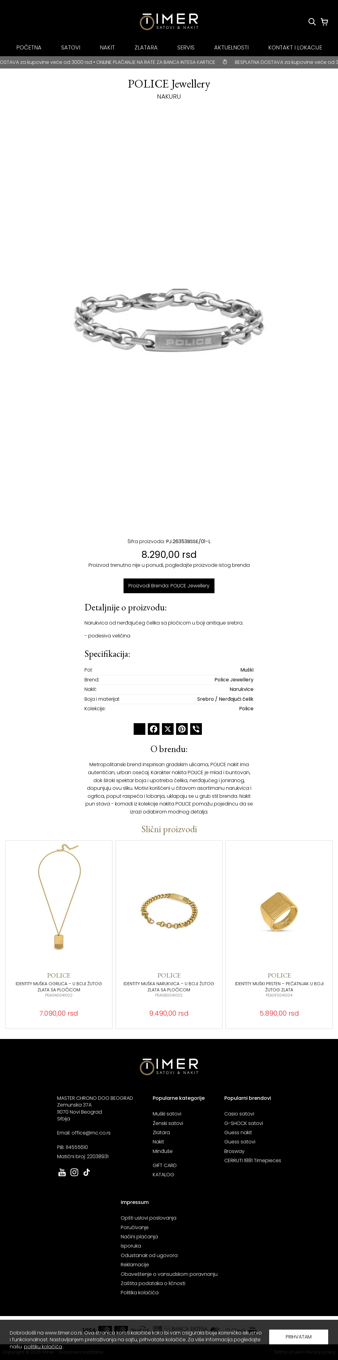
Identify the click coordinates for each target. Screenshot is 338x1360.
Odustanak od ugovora (149, 1255)
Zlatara (161, 1132)
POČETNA (28, 47)
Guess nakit (238, 1132)
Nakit (158, 1141)
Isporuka (131, 1245)
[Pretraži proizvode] (312, 21)
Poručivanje (135, 1227)
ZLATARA (146, 47)
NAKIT (107, 47)
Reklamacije (135, 1264)
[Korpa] (324, 21)
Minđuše (163, 1151)
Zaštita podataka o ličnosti (153, 1283)
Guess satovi (239, 1141)
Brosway (234, 1151)
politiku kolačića (43, 1346)
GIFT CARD (165, 1165)
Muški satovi (167, 1113)
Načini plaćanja (139, 1236)
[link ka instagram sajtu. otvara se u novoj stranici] (74, 1175)
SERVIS (186, 47)
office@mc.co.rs (91, 1132)
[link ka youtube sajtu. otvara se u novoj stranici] (62, 1175)
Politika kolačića (140, 1292)
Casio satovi (239, 1113)
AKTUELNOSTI (231, 47)
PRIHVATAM (299, 1336)
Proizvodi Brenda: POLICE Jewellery (169, 585)
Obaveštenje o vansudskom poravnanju (169, 1274)
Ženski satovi (168, 1123)
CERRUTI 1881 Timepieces (252, 1160)
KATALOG (163, 1174)
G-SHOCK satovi (243, 1123)
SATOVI (70, 47)
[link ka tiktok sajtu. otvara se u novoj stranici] (87, 1175)
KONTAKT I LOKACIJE (295, 47)
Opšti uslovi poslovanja (148, 1217)
